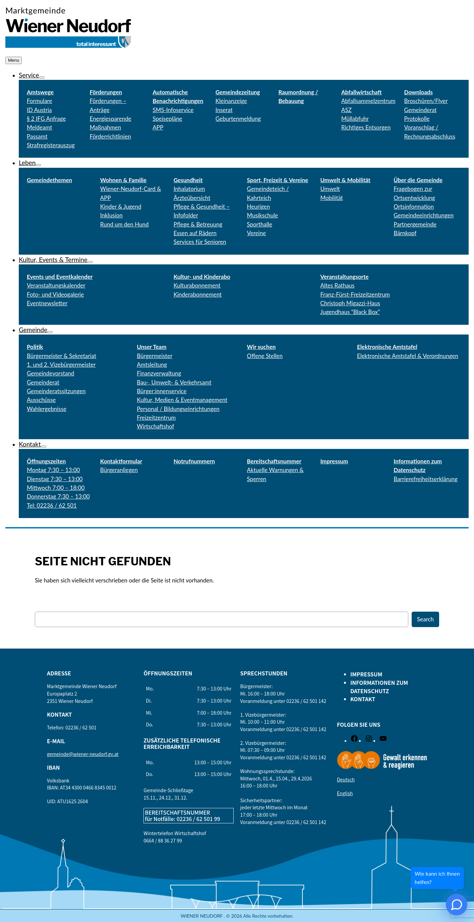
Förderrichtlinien (110, 136)
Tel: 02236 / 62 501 (52, 505)
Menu (13, 60)
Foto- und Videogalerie (55, 294)
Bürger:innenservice (161, 391)
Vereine (256, 233)
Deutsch (346, 779)
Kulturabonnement (197, 285)
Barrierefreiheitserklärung (426, 478)
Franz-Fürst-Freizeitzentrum (355, 294)
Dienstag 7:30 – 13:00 (54, 478)
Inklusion (111, 215)
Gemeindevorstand (50, 373)
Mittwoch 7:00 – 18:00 (55, 487)
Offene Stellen (265, 355)
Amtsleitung (152, 364)
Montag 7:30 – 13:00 (53, 469)
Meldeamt (39, 127)
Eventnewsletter (47, 303)
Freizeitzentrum (156, 417)
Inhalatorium (189, 188)
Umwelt (330, 188)
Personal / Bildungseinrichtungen (178, 408)
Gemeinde (33, 330)
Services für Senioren (200, 241)
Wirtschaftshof (155, 426)
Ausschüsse (41, 399)
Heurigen (258, 206)
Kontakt (30, 444)
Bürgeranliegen (119, 469)
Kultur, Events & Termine (53, 259)
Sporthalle (259, 224)
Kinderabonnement (198, 294)
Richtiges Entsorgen (366, 127)
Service (29, 75)
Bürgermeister (154, 355)
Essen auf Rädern (195, 233)
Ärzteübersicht (192, 197)
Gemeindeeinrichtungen (424, 215)
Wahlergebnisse (46, 408)
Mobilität (331, 197)
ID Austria (39, 109)
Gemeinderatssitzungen (56, 391)
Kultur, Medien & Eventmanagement (182, 399)
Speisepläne (167, 118)
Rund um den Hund (124, 224)
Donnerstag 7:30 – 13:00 (58, 496)
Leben (27, 162)
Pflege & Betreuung (198, 224)
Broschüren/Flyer (426, 100)
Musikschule (262, 215)
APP (158, 127)
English (345, 793)
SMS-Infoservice (173, 109)
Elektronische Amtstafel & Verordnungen (407, 355)
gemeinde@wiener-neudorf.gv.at (83, 754)
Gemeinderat (43, 382)
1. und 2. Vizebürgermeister (61, 364)
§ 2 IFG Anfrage (46, 118)
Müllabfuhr (355, 118)
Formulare (39, 100)
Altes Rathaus (337, 285)
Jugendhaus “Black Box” (350, 311)
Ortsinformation (414, 206)
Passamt (37, 136)
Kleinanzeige (231, 100)
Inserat (224, 109)
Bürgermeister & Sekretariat (61, 355)
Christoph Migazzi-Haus (350, 303)
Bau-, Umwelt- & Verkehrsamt (174, 382)
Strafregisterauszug (51, 145)
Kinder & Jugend (120, 206)
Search (425, 619)
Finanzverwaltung (159, 373)
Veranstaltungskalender (56, 285)
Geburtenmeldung (238, 118)
